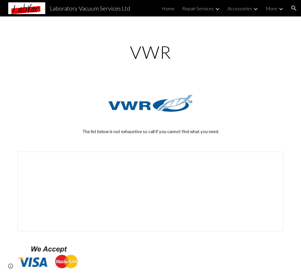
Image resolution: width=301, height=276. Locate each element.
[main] (151, 52)
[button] (294, 8)
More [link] (271, 8)
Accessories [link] (240, 8)
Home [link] (168, 8)
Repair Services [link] (198, 8)
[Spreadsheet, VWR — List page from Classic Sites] (151, 191)
